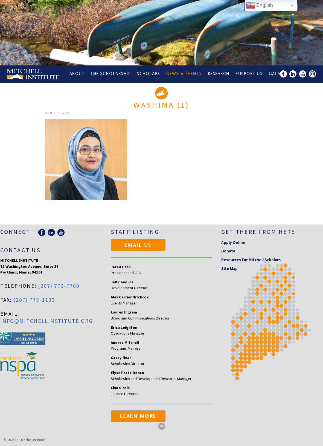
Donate (228, 251)
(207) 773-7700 (59, 285)
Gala (275, 74)
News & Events (184, 74)
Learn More (138, 416)
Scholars (148, 74)
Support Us (249, 74)
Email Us (138, 245)
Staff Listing (135, 231)
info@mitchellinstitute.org (46, 320)
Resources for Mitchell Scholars (251, 260)
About (77, 74)
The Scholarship (111, 74)
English (259, 5)
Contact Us (20, 250)
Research (218, 74)
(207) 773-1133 (34, 299)
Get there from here (258, 231)
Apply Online (233, 242)
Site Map (229, 268)
